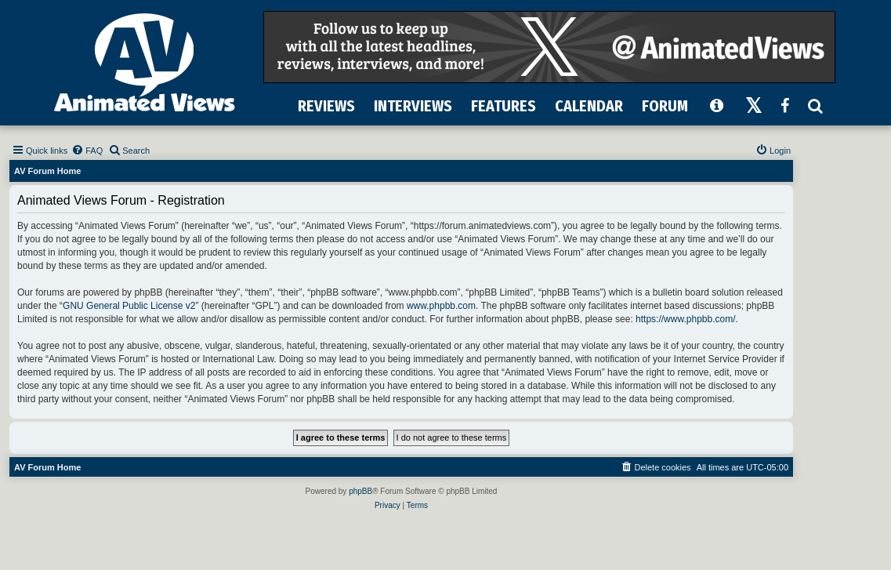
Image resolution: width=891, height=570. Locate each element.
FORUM (665, 105)
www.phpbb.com (441, 305)
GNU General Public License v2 (129, 305)
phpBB (360, 491)
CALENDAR (589, 105)
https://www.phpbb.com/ (685, 319)
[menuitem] (87, 150)
